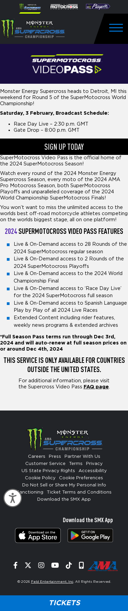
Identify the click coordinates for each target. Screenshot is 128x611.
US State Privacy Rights (48, 471)
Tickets (64, 603)
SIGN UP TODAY (64, 146)
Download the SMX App (64, 499)
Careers (36, 456)
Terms (76, 464)
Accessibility (93, 471)
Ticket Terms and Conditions (79, 492)
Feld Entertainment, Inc (52, 581)
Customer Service (45, 464)
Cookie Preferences (81, 478)
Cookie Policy (40, 478)
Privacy (94, 464)
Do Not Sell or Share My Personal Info (64, 485)
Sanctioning (30, 492)
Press (55, 456)
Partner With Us (82, 456)
